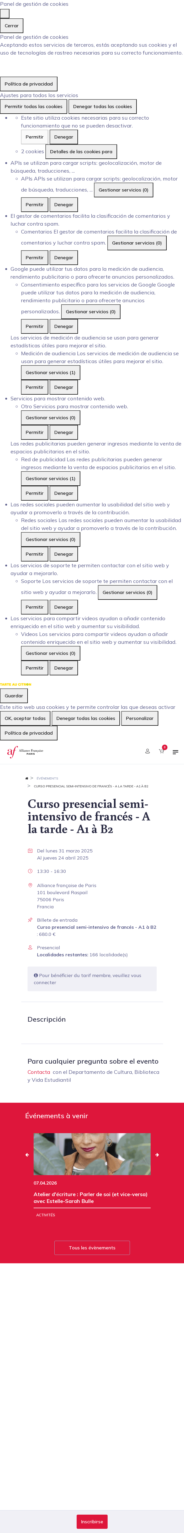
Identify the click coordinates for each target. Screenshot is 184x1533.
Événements (47, 778)
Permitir (35, 137)
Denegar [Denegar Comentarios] (63, 257)
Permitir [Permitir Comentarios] (35, 257)
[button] (92, 1522)
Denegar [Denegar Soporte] (63, 607)
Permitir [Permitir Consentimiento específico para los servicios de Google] (35, 326)
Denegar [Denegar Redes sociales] (63, 554)
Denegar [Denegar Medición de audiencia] (63, 387)
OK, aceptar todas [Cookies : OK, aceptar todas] (25, 718)
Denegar (63, 137)
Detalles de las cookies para (81, 151)
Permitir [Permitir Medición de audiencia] (35, 387)
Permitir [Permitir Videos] (35, 668)
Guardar (14, 696)
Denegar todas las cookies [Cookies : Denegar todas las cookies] (102, 106)
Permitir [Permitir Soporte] (35, 607)
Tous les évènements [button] (92, 1248)
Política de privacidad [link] (29, 84)
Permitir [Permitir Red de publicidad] (35, 493)
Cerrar (12, 26)
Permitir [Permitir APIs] (35, 204)
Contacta (39, 1072)
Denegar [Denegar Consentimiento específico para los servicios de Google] (63, 326)
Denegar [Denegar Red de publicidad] (63, 493)
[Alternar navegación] (175, 754)
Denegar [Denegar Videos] (63, 668)
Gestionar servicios (124, 190)
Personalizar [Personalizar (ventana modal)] (140, 718)
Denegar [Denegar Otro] (63, 432)
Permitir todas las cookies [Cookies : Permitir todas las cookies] (33, 106)
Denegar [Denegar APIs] (63, 204)
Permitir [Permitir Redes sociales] (35, 554)
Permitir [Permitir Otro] (35, 432)
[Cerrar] (4, 13)
